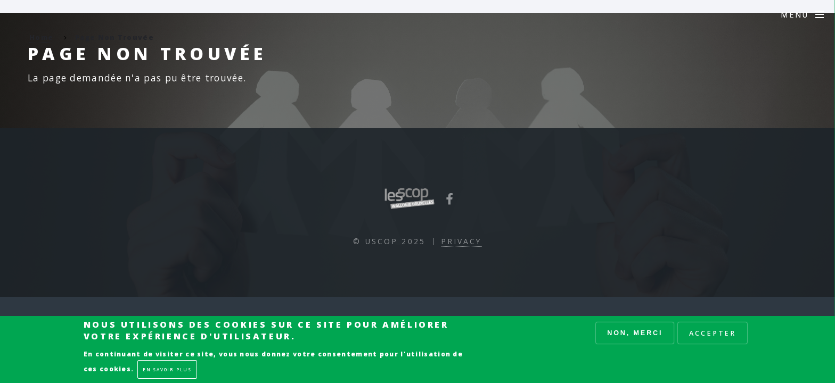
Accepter (712, 333)
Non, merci (634, 333)
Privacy (461, 241)
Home (41, 37)
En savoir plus (167, 369)
